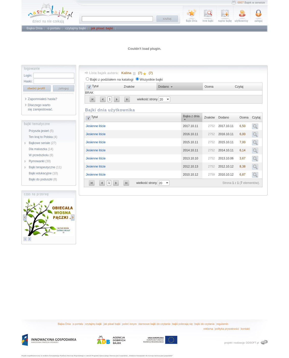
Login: (28, 75)
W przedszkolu (41, 155)
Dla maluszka (41, 149)
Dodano (163, 86)
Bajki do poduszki (43, 179)
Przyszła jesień (41, 131)
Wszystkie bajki (151, 79)
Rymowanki (40, 161)
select (168, 99)
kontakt (245, 328)
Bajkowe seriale (42, 143)
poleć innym (129, 323)
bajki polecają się (182, 323)
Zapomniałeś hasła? (42, 99)
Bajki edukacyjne (43, 173)
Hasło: (28, 81)
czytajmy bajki (93, 323)
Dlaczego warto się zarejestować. (40, 107)
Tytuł (95, 86)
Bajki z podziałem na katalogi (111, 79)
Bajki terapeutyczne (45, 167)
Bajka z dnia (191, 116)
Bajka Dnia (64, 323)
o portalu (78, 323)
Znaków (129, 86)
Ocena (209, 86)
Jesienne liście (96, 126)
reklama (208, 328)
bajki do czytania (204, 323)
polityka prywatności (227, 328)
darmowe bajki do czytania (155, 323)
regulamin (222, 323)
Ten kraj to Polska (43, 137)
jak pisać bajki (112, 323)
